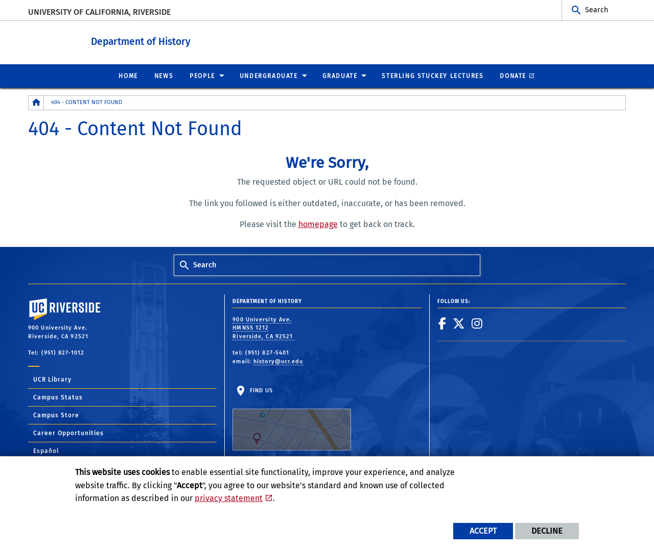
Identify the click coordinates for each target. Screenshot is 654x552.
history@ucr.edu (278, 361)
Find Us (291, 418)
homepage (318, 224)
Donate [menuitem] (513, 75)
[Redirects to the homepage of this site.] (36, 102)
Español (46, 450)
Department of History (177, 40)
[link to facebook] (442, 323)
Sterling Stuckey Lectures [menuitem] (432, 75)
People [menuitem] (202, 75)
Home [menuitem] (128, 75)
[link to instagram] (477, 323)
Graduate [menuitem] (340, 75)
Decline (547, 531)
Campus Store (56, 414)
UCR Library (52, 379)
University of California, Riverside (99, 12)
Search (596, 10)
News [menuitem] (163, 75)
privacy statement (229, 498)
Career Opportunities (68, 432)
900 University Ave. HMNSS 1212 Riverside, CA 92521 (263, 327)
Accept (483, 531)
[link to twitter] (459, 323)
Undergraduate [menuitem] (269, 75)
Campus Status (58, 396)
